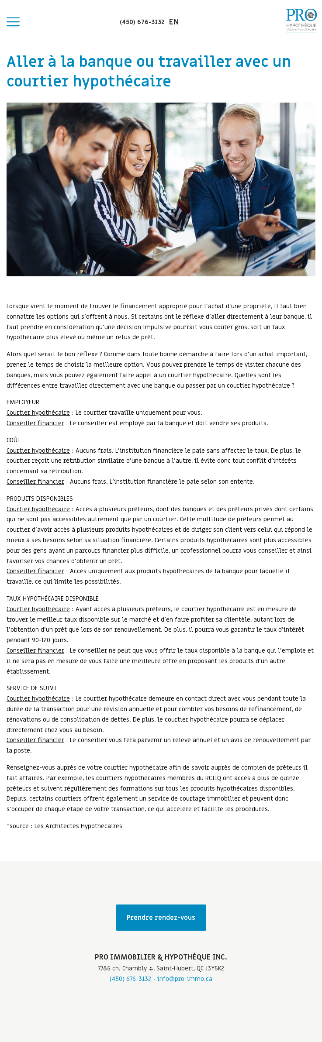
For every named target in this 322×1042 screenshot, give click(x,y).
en (174, 22)
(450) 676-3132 (130, 979)
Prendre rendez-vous (161, 917)
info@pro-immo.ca (184, 979)
